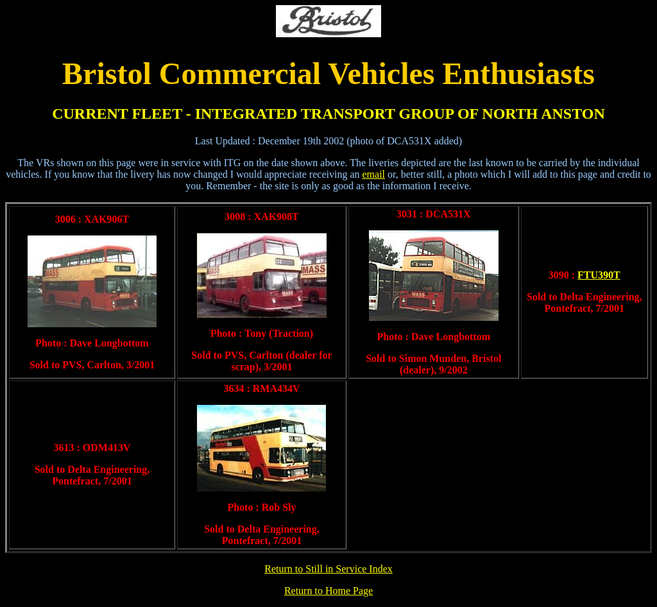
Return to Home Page (328, 590)
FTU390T (598, 274)
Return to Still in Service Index (328, 568)
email (373, 174)
